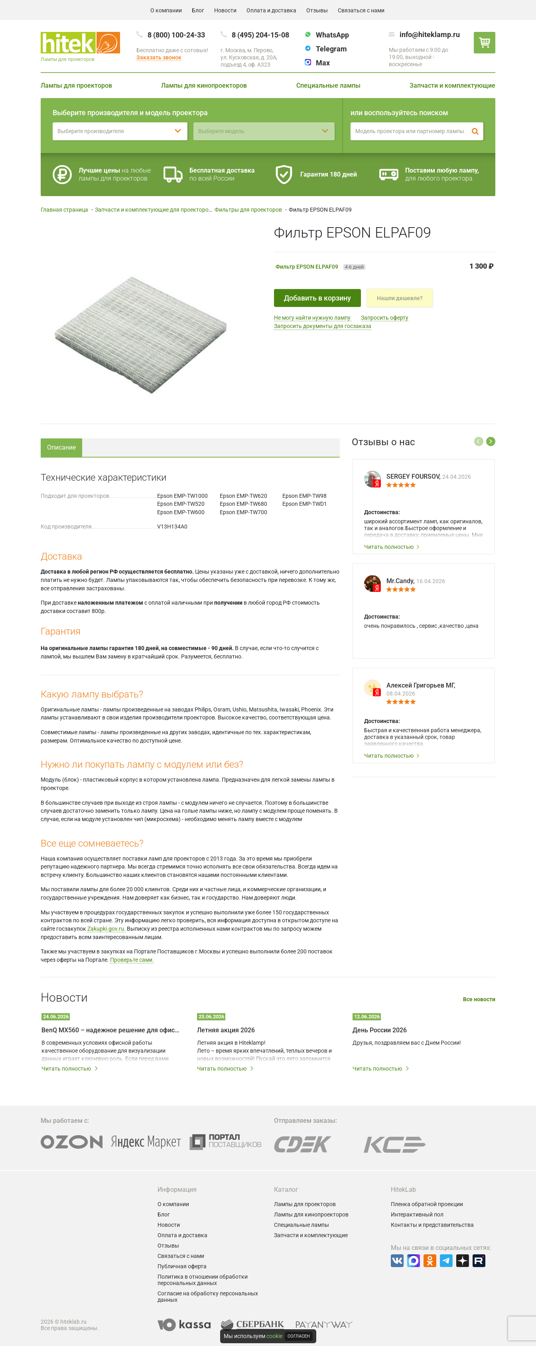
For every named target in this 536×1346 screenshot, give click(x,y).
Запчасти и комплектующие (452, 85)
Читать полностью (392, 547)
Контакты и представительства (432, 1225)
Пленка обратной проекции (427, 1204)
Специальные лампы (328, 85)
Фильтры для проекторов (248, 209)
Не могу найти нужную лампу (313, 317)
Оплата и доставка (271, 10)
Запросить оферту (384, 317)
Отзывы (317, 10)
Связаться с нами (361, 10)
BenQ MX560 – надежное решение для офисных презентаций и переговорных (110, 1030)
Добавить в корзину (317, 298)
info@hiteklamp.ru (430, 34)
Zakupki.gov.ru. (106, 928)
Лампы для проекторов (76, 85)
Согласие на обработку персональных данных (208, 1296)
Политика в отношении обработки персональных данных (203, 1279)
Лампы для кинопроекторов (204, 85)
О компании (166, 10)
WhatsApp (332, 35)
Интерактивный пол (417, 1214)
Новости (225, 10)
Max (323, 63)
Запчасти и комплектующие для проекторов (153, 209)
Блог (198, 10)
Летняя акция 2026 (226, 1030)
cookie (274, 1336)
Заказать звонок (158, 57)
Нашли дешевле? (400, 298)
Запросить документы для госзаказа (322, 326)
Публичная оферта (182, 1266)
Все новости (479, 999)
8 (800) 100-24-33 (176, 35)
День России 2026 (380, 1030)
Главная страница (64, 209)
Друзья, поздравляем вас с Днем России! (407, 1042)
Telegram (331, 49)
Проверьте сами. (132, 960)
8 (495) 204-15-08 (260, 35)
